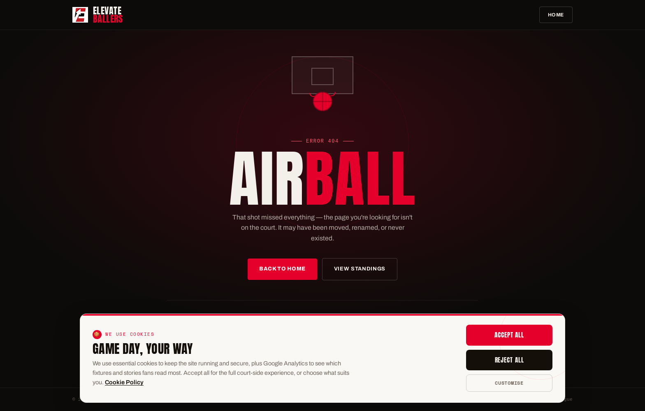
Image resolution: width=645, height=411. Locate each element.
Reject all (509, 360)
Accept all (509, 334)
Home (556, 15)
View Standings (359, 269)
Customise (509, 382)
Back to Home (282, 269)
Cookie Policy (124, 382)
